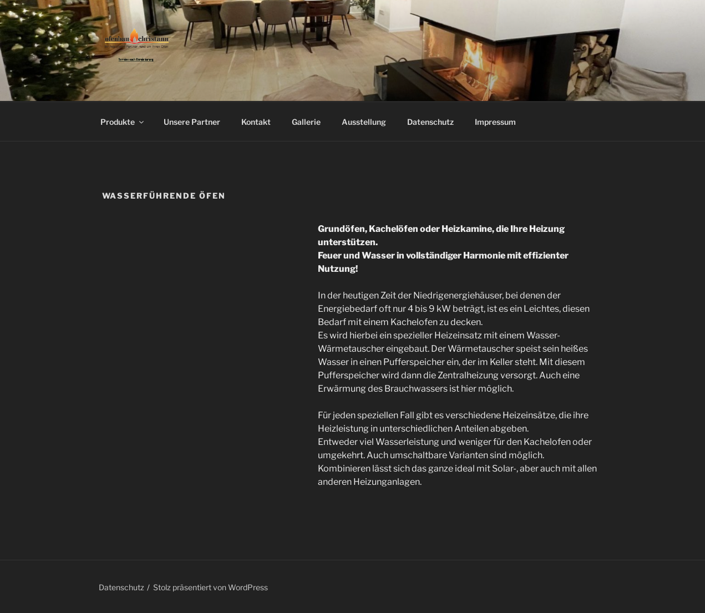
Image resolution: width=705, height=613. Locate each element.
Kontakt (256, 121)
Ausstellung (364, 121)
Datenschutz (430, 121)
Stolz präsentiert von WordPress (210, 587)
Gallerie (306, 121)
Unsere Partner (192, 121)
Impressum (495, 121)
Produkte (122, 121)
